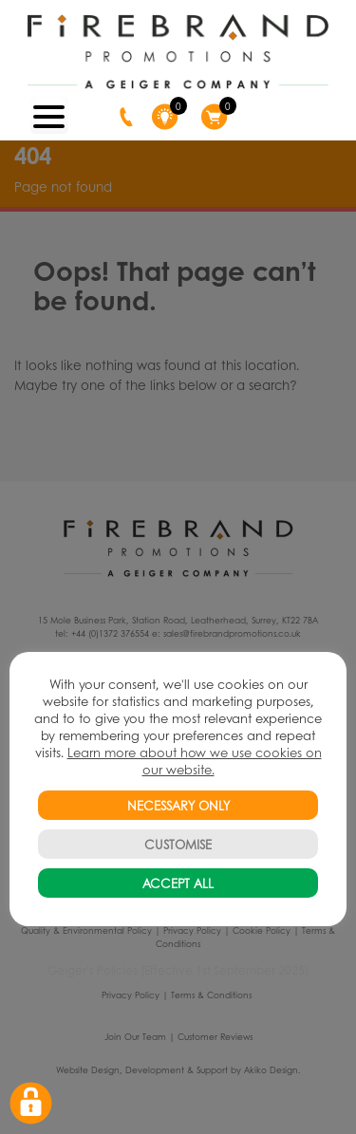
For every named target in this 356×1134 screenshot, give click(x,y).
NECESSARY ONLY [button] (178, 805)
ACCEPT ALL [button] (178, 883)
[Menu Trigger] (49, 115)
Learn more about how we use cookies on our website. (194, 760)
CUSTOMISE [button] (178, 844)
